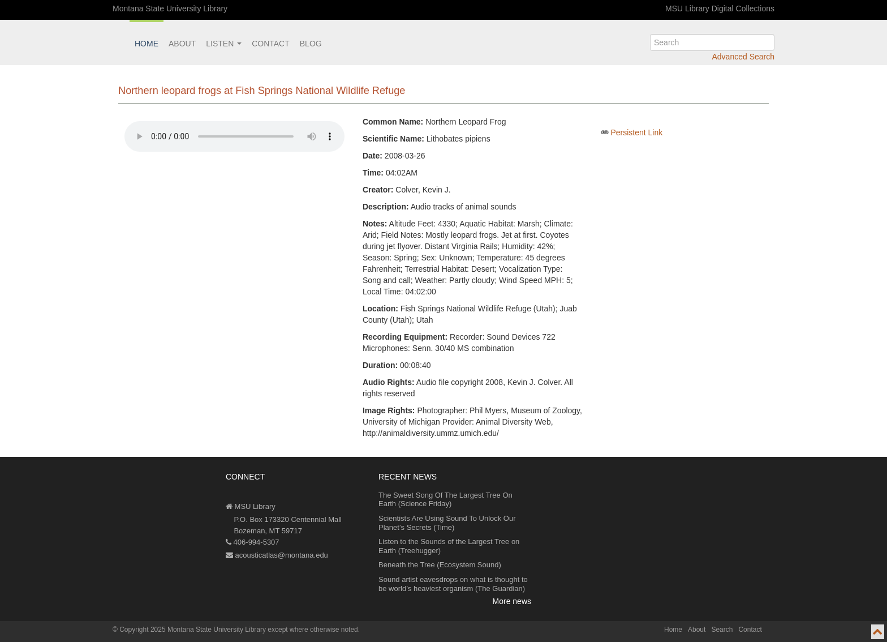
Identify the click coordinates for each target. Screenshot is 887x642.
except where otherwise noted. (314, 630)
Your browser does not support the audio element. (234, 136)
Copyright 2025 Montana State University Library (192, 630)
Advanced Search (743, 56)
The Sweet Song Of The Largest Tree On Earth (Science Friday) (445, 499)
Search (722, 630)
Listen (224, 43)
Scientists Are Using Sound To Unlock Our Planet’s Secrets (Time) (447, 523)
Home (146, 43)
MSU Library (250, 506)
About (182, 43)
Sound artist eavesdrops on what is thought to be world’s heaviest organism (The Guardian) (453, 584)
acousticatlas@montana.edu (277, 555)
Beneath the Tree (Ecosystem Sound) (439, 564)
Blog (311, 43)
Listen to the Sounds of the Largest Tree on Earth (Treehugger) (448, 546)
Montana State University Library (170, 8)
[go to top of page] (877, 631)
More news (512, 601)
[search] (712, 42)
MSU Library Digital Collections (719, 8)
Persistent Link (636, 132)
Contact (271, 43)
